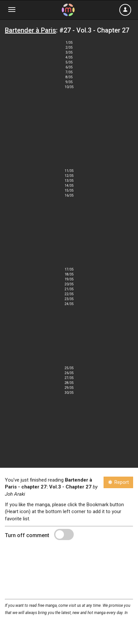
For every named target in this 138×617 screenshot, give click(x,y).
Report (118, 482)
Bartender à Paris (30, 30)
